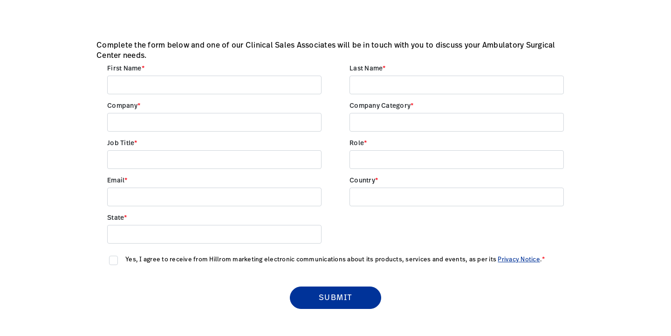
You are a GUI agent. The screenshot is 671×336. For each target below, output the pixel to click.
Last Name (366, 68)
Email (115, 180)
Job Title (120, 143)
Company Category (380, 106)
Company (122, 106)
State (115, 218)
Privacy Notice (519, 260)
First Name (124, 68)
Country (362, 180)
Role (356, 143)
